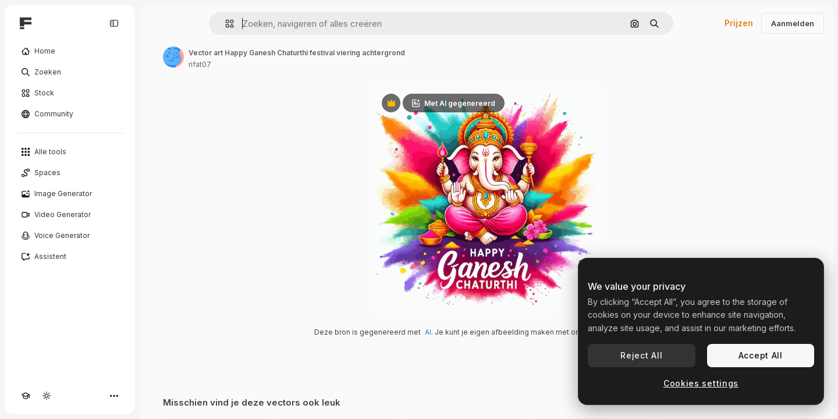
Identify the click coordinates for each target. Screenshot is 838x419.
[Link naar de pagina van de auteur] (173, 57)
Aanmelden (792, 23)
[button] (225, 23)
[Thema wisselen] (46, 395)
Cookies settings (700, 383)
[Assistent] (69, 256)
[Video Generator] (69, 214)
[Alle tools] (69, 152)
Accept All (760, 355)
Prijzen (739, 23)
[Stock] (69, 93)
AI (428, 332)
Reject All (641, 355)
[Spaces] (69, 173)
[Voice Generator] (69, 235)
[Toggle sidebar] (114, 23)
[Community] (69, 114)
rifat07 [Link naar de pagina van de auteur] (200, 64)
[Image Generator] (69, 193)
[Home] (69, 51)
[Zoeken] (69, 72)
